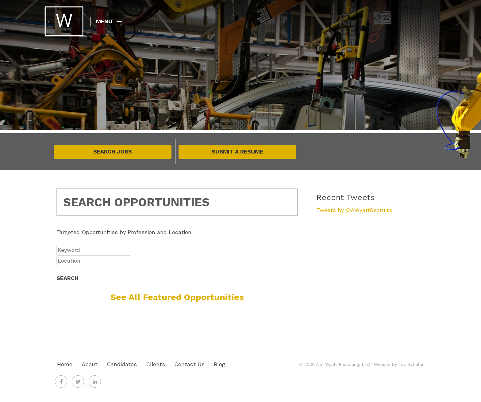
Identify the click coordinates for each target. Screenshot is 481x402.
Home (64, 364)
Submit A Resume (237, 151)
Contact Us (189, 364)
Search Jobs (112, 151)
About (90, 364)
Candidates (122, 364)
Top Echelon (411, 364)
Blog (219, 364)
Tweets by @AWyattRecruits (354, 210)
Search (67, 278)
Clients (155, 364)
